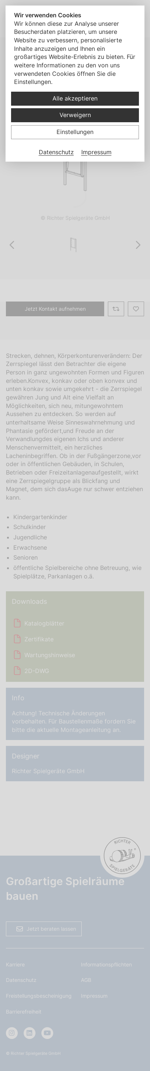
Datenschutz (56, 152)
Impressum (96, 152)
